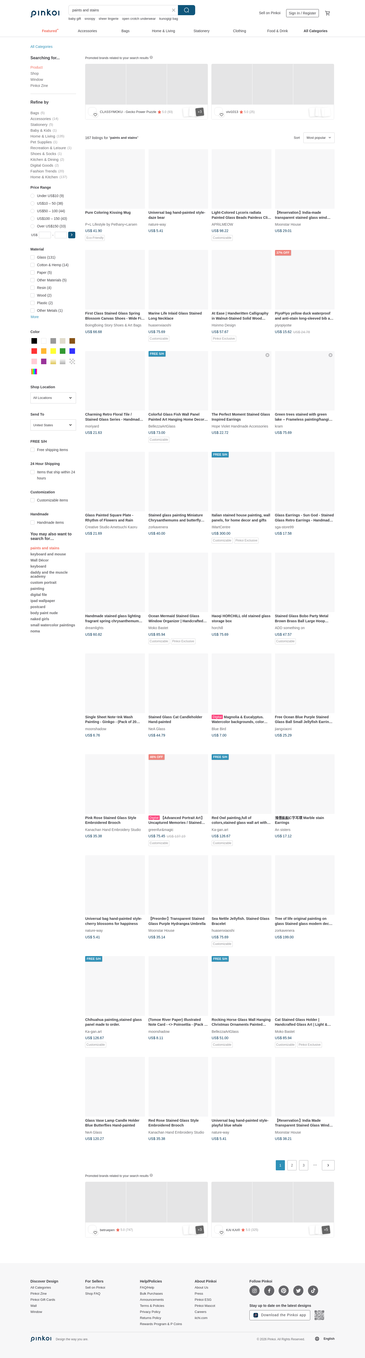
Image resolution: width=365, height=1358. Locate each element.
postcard (37, 607)
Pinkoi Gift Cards (42, 1300)
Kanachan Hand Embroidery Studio (113, 829)
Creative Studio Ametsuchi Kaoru (111, 527)
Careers (200, 1312)
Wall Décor (39, 560)
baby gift (74, 19)
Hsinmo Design (224, 325)
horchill (217, 628)
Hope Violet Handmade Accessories (240, 426)
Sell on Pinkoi (270, 13)
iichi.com (201, 1318)
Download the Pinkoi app (279, 1315)
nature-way (157, 224)
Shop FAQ (92, 1293)
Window (36, 79)
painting (37, 589)
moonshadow (95, 729)
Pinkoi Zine (39, 86)
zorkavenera (158, 527)
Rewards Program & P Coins (161, 1324)
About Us (201, 1287)
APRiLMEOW (222, 224)
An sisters (282, 829)
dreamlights (94, 628)
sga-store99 (284, 527)
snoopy (89, 19)
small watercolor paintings (52, 625)
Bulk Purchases (151, 1293)
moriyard (92, 426)
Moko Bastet (158, 628)
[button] (71, 235)
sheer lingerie (108, 19)
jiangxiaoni (283, 729)
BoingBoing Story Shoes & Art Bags (113, 325)
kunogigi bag (168, 19)
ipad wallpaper (42, 601)
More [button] (35, 317)
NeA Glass (157, 729)
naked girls (39, 619)
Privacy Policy (150, 1312)
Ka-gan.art (220, 829)
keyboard (38, 566)
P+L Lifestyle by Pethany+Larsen (111, 224)
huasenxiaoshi (160, 325)
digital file (38, 595)
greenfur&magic (161, 829)
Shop (34, 73)
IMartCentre (221, 527)
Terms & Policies (152, 1306)
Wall (33, 1306)
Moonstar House (288, 224)
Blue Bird (219, 729)
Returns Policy (150, 1318)
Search (187, 10)
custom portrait (43, 582)
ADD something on (290, 628)
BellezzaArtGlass (162, 426)
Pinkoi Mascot (205, 1306)
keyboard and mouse (48, 554)
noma (35, 631)
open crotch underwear (139, 19)
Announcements (152, 1300)
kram (279, 426)
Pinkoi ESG (203, 1300)
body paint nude (44, 613)
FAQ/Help (147, 1287)
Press (199, 1293)
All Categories (41, 47)
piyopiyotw (283, 325)
